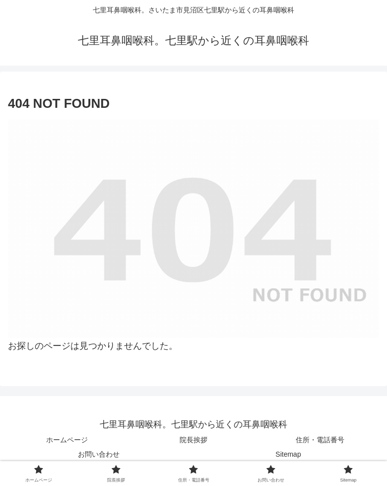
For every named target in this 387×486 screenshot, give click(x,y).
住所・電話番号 (320, 440)
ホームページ (67, 440)
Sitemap (288, 454)
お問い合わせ (99, 454)
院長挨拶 (193, 440)
